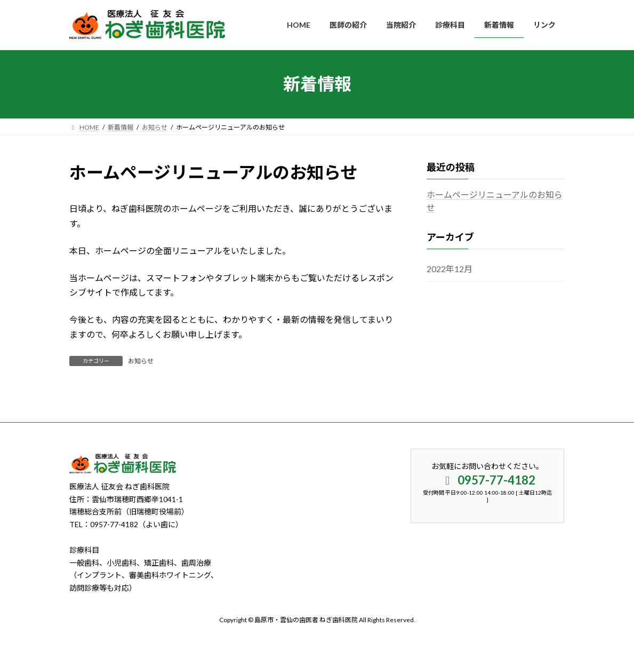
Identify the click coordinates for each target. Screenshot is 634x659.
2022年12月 (449, 269)
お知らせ (141, 361)
